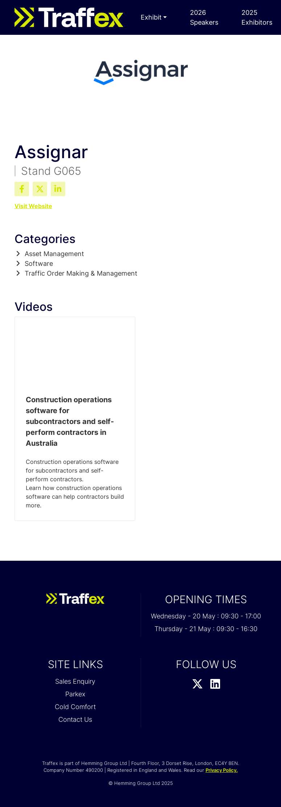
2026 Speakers (204, 17)
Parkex (75, 694)
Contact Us (75, 719)
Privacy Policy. (222, 770)
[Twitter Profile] (197, 684)
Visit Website (33, 206)
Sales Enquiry (75, 681)
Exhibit (151, 17)
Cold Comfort (75, 707)
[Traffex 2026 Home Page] (69, 17)
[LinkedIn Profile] (215, 684)
